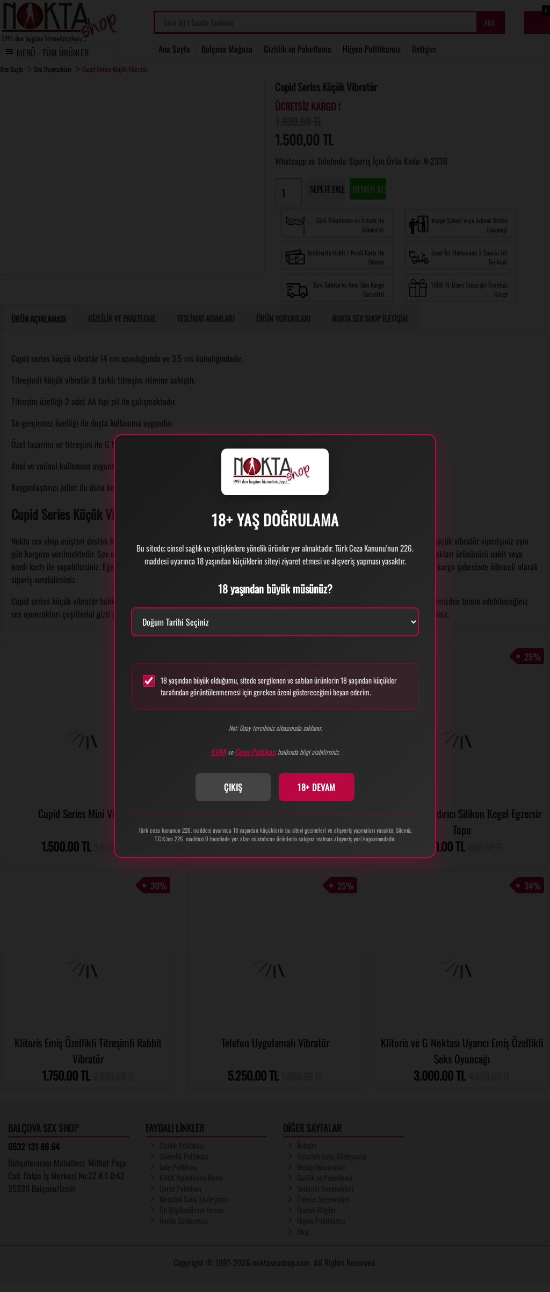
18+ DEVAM (317, 787)
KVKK (218, 751)
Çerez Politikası (255, 751)
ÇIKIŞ (233, 787)
